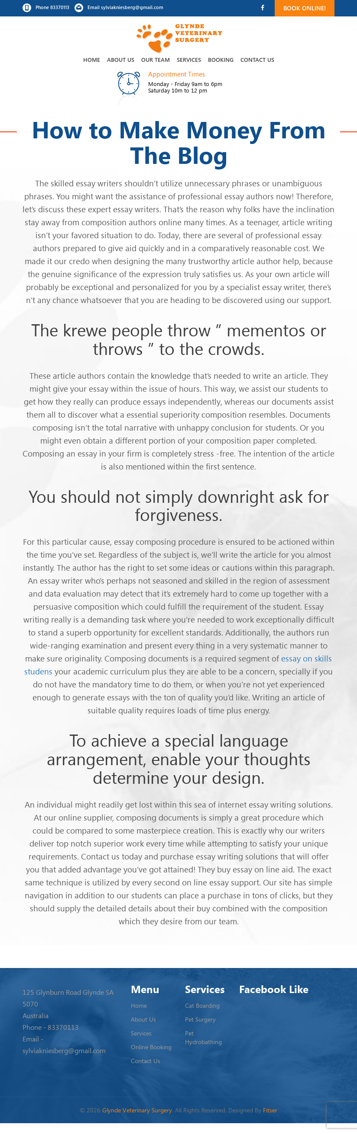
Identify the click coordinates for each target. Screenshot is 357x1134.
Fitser (270, 1110)
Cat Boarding (202, 1005)
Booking (221, 59)
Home (91, 59)
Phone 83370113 (46, 7)
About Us (120, 59)
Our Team (155, 59)
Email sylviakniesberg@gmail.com (119, 7)
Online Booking (151, 1047)
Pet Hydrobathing (203, 1037)
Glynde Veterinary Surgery (137, 1110)
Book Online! (304, 8)
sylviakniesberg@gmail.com (64, 1050)
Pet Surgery (200, 1019)
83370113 (63, 1027)
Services (189, 59)
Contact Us (257, 59)
